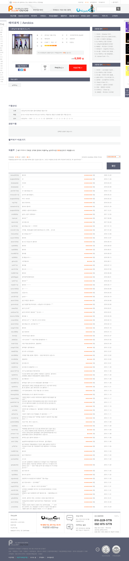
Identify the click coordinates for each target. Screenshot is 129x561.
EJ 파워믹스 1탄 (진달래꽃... (105, 54)
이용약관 (11, 557)
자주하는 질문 (81, 525)
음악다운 (14, 85)
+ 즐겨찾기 (115, 2)
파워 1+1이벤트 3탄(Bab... (104, 39)
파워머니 (96, 16)
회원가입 (80, 2)
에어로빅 (34, 16)
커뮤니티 (105, 16)
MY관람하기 (93, 2)
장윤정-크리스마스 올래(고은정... (106, 36)
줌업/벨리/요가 (74, 16)
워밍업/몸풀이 (53, 16)
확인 (113, 166)
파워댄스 (43, 16)
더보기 (116, 516)
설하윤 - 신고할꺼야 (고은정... (105, 80)
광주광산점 (14, 519)
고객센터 (115, 16)
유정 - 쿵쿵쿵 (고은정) (103, 87)
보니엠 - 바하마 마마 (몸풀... (105, 51)
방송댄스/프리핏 (23, 16)
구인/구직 (79, 516)
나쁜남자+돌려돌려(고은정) (104, 44)
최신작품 (13, 16)
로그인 (87, 2)
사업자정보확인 (52, 551)
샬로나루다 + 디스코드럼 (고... (105, 77)
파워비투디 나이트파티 (17, 522)
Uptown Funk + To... (103, 56)
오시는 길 (33, 557)
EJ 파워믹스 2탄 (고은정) (104, 41)
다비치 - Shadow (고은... (104, 34)
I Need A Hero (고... (102, 82)
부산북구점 (14, 528)
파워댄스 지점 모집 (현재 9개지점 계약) (34, 10)
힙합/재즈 (64, 16)
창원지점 (13, 525)
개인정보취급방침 (22, 557)
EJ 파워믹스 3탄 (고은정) (104, 72)
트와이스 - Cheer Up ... (103, 90)
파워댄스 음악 (85, 16)
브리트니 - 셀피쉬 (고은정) (104, 85)
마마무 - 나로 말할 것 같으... (105, 70)
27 (45, 69)
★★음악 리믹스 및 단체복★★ (20, 530)
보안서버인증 (106, 556)
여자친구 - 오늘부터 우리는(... (105, 49)
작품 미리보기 (22, 66)
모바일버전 (50, 557)
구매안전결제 (116, 556)
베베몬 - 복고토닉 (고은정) (104, 46)
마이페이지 (102, 2)
